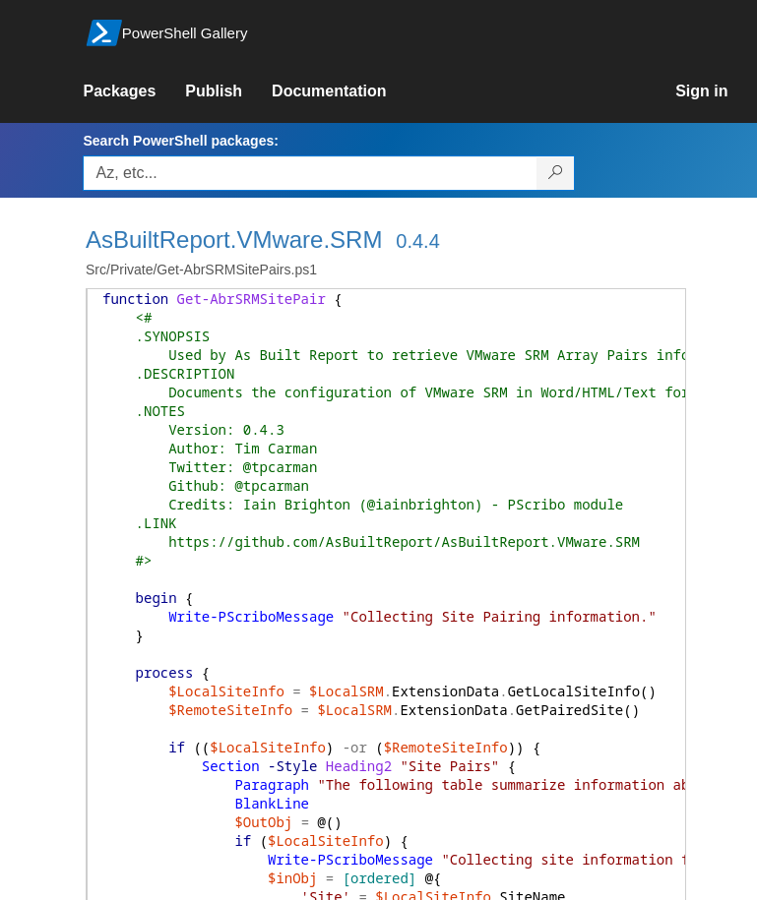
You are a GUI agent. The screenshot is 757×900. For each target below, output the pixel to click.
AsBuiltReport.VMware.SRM (234, 239)
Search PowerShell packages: (180, 141)
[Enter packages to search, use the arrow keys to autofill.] (310, 173)
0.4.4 (417, 241)
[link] (134, 91)
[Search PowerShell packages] (555, 173)
